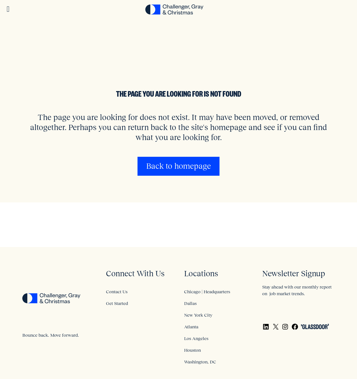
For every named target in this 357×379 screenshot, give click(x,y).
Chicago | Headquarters (207, 291)
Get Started (117, 303)
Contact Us (116, 291)
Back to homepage (178, 166)
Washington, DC (200, 361)
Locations (201, 273)
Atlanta (191, 326)
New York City (198, 314)
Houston (192, 350)
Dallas (190, 303)
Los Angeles (196, 338)
